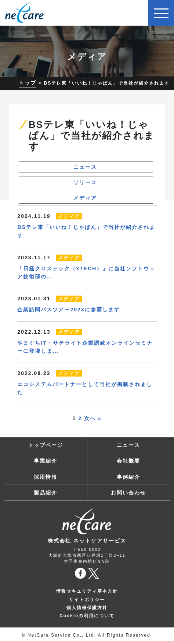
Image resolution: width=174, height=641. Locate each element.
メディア (85, 198)
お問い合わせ (128, 493)
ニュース (85, 167)
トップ (27, 83)
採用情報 (45, 477)
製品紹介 (45, 493)
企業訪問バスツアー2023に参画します (68, 309)
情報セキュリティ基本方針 (87, 591)
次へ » (93, 418)
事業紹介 (45, 461)
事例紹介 (128, 477)
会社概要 (128, 461)
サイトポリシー (87, 599)
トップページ (45, 445)
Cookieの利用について (87, 615)
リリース (85, 182)
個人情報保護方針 (87, 607)
